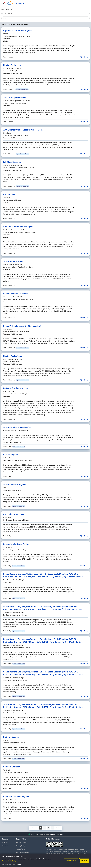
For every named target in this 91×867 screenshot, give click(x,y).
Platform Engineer (11, 737)
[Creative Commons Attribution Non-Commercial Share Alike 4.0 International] (67, 843)
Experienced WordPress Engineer (18, 30)
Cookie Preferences (22, 852)
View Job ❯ (84, 57)
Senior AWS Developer (13, 261)
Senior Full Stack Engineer (15, 484)
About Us (5, 843)
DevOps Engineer (10, 455)
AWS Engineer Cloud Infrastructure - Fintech (22, 130)
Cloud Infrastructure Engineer (16, 797)
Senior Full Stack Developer (15, 294)
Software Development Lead (15, 388)
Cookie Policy (20, 849)
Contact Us (5, 846)
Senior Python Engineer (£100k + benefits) (22, 326)
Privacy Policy (20, 846)
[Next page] (58, 828)
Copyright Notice (21, 843)
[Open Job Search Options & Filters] (3, 3)
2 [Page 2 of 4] (44, 828)
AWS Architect (9, 194)
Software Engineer (11, 767)
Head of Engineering (12, 65)
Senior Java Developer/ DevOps (17, 427)
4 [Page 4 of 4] (52, 828)
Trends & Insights (19, 3)
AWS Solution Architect (13, 514)
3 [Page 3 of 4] (48, 828)
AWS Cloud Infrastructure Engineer (18, 227)
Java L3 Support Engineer (14, 97)
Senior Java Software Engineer (17, 544)
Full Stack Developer (12, 162)
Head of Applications (12, 356)
